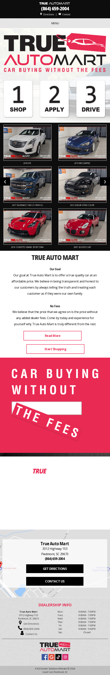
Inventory (62, 470)
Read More (53, 336)
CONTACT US (54, 581)
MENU (55, 23)
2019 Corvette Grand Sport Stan (27, 247)
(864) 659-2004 (55, 8)
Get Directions (31, 623)
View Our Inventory (55, 509)
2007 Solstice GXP (82, 247)
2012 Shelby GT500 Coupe (82, 205)
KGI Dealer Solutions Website (52, 668)
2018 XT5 (27, 163)
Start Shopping (55, 349)
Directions (47, 14)
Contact (64, 14)
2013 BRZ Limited (82, 163)
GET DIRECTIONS (55, 569)
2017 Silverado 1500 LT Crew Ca (27, 205)
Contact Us (31, 634)
